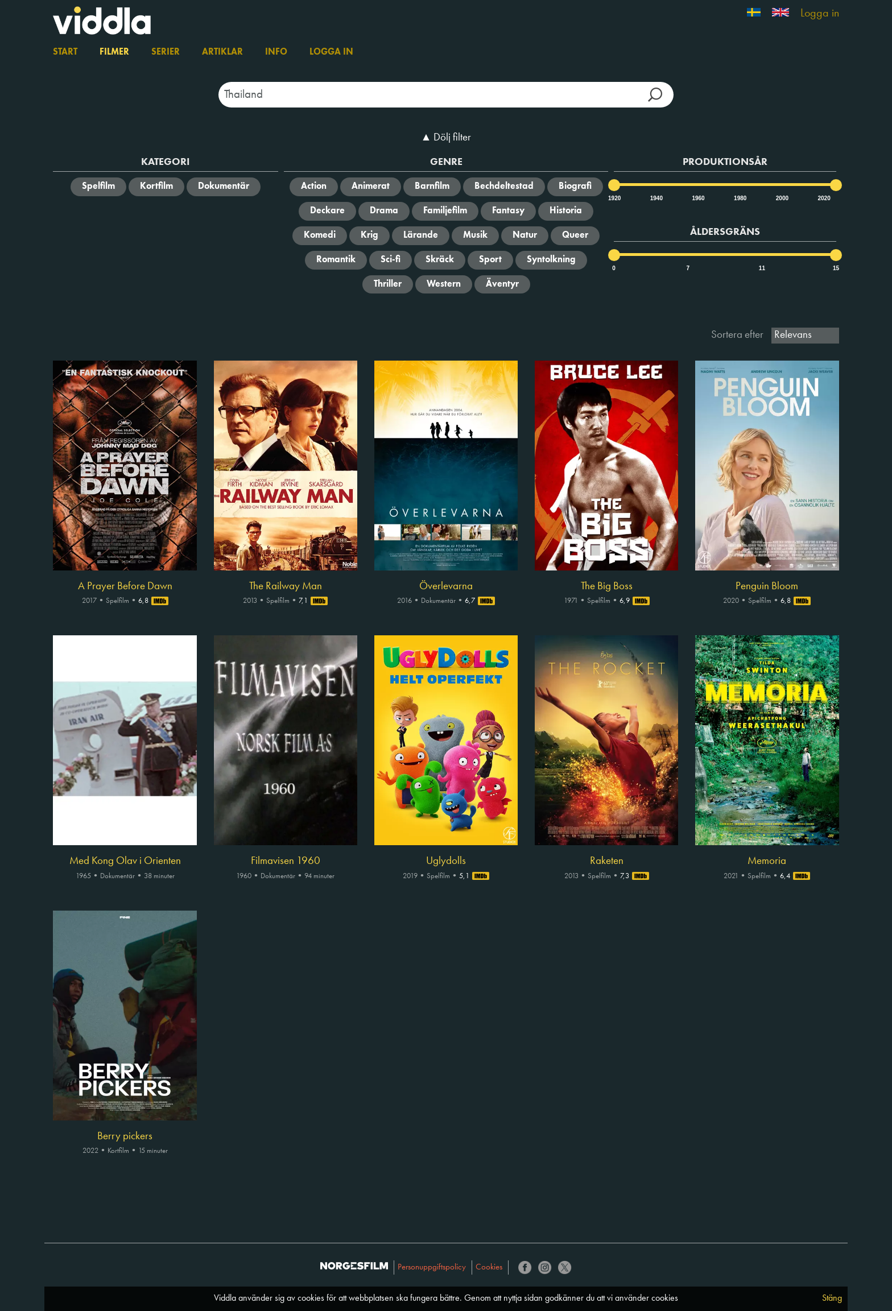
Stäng (832, 1298)
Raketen (606, 861)
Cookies (489, 1267)
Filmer (114, 52)
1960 (697, 198)
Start (65, 52)
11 (762, 268)
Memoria (767, 861)
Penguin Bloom (767, 586)
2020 (823, 198)
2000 (781, 198)
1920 (614, 198)
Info (276, 52)
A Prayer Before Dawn (125, 586)
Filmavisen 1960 (285, 861)
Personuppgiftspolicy (432, 1267)
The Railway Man (285, 586)
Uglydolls (446, 861)
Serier (165, 52)
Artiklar (222, 52)
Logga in (819, 13)
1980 (739, 198)
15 (836, 268)
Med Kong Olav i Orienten (125, 861)
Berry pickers (124, 1136)
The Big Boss (607, 586)
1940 (656, 198)
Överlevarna (446, 586)
